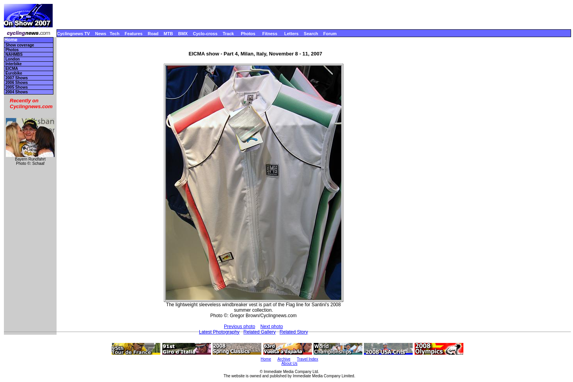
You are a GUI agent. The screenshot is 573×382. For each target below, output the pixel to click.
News (100, 33)
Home (10, 40)
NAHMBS (14, 54)
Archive (283, 359)
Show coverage (19, 45)
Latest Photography (219, 332)
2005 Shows (16, 87)
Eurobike (13, 73)
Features (134, 33)
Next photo (271, 326)
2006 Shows (16, 82)
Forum (330, 33)
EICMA (11, 68)
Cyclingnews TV (73, 33)
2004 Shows (16, 92)
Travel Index (307, 359)
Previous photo (239, 326)
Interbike (13, 64)
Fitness (269, 33)
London (12, 59)
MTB (168, 33)
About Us (289, 363)
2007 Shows (16, 78)
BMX (183, 33)
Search (311, 33)
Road (153, 33)
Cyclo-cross (205, 33)
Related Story (294, 332)
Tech (114, 33)
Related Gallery (259, 332)
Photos (248, 33)
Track (228, 33)
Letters (291, 33)
